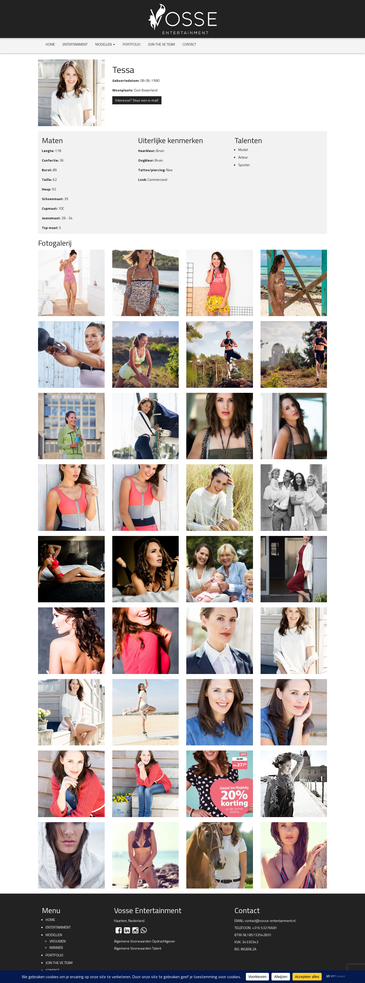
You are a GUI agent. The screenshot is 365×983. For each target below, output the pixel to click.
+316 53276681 (264, 927)
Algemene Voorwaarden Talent (137, 948)
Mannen (56, 947)
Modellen (105, 44)
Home (50, 44)
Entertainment (75, 44)
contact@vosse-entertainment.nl (270, 920)
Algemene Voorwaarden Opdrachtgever (144, 941)
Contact (189, 44)
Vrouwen (57, 941)
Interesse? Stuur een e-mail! (136, 100)
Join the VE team (161, 44)
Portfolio (131, 44)
